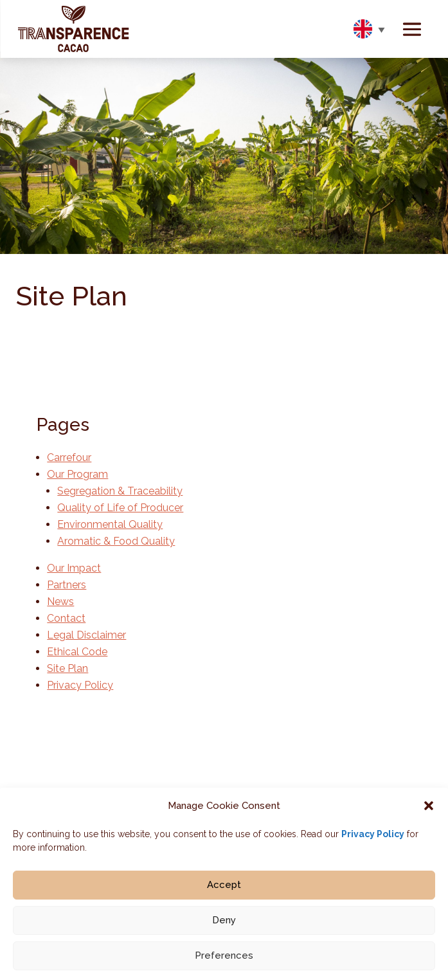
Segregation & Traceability (120, 491)
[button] (428, 816)
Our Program (77, 474)
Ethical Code (77, 652)
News (60, 601)
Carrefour (69, 457)
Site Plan (67, 668)
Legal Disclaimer (86, 635)
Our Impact (74, 568)
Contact (66, 618)
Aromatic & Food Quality (116, 541)
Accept (224, 895)
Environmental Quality (110, 524)
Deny (224, 930)
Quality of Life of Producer (120, 508)
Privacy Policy (372, 844)
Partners (66, 585)
